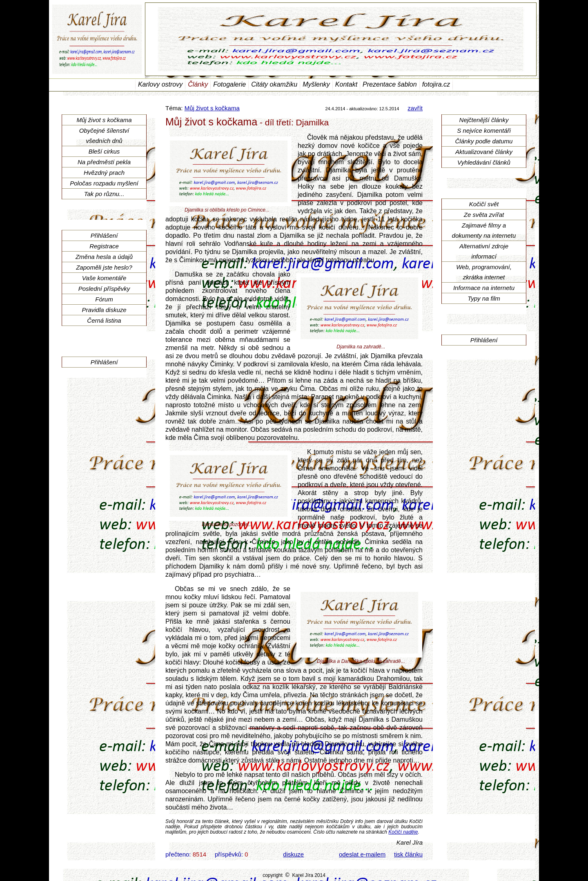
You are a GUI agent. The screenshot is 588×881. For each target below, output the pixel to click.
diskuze (293, 854)
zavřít (415, 108)
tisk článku (408, 854)
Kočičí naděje (403, 832)
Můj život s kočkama (212, 108)
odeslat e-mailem (362, 854)
